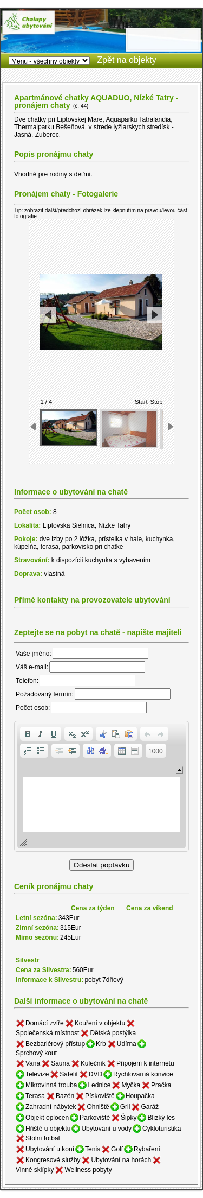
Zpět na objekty (126, 60)
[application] (101, 786)
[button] (27, 734)
